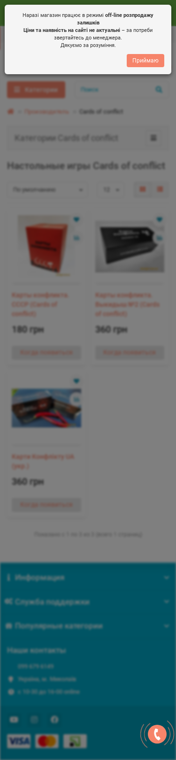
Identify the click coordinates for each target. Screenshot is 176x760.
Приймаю (145, 63)
